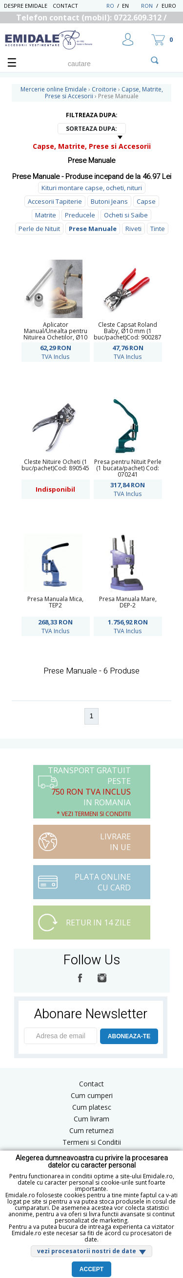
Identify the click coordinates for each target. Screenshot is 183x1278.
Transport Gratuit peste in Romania (89, 791)
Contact (65, 5)
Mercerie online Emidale (53, 89)
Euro (169, 5)
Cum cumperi (92, 1095)
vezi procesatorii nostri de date (86, 1251)
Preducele (80, 215)
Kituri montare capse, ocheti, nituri (91, 187)
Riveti (133, 228)
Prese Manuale (93, 228)
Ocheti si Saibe (126, 215)
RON (147, 5)
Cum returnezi (91, 1130)
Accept (91, 1269)
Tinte (157, 228)
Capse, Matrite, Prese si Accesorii (92, 146)
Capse (146, 201)
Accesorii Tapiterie (55, 201)
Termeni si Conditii (91, 1142)
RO (110, 5)
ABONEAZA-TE (129, 1036)
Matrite (45, 215)
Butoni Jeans (109, 201)
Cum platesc (91, 1107)
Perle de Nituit (39, 228)
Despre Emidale (25, 5)
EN (130, 5)
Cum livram (91, 1118)
